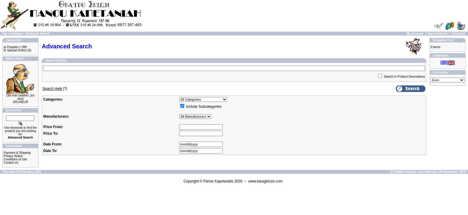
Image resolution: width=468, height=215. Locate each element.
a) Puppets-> (12, 47)
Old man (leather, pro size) (21, 97)
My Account (415, 33)
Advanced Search (37, 33)
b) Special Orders (15, 50)
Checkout (458, 33)
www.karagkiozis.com (265, 181)
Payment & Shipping (17, 152)
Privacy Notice (13, 156)
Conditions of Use (15, 159)
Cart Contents (437, 33)
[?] (54, 89)
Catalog (15, 33)
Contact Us (11, 162)
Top (4, 33)
